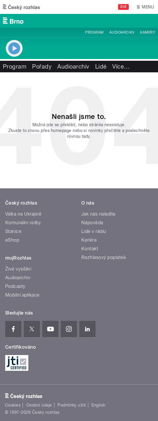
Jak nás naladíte (98, 214)
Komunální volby (23, 222)
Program (94, 32)
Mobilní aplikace (22, 295)
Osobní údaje (39, 405)
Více (121, 66)
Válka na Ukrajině (23, 214)
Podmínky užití (72, 405)
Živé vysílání (18, 269)
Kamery (147, 32)
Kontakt (89, 248)
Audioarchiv (121, 32)
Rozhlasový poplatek (103, 257)
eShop (12, 240)
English (98, 405)
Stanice (13, 231)
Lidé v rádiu (93, 231)
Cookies (13, 405)
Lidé (101, 66)
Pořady (42, 66)
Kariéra (88, 240)
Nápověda (92, 222)
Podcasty (15, 286)
